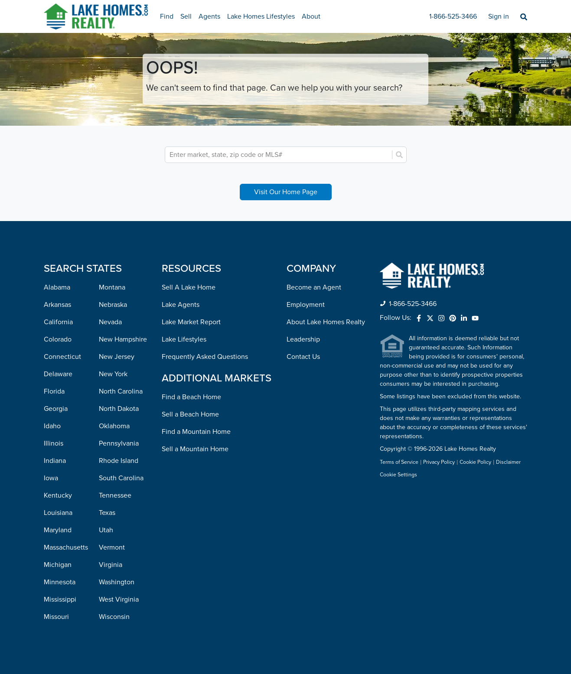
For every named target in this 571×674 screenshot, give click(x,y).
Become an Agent (314, 287)
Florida (54, 391)
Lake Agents (180, 304)
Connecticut (62, 356)
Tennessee (115, 495)
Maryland (58, 530)
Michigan (58, 564)
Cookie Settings (398, 475)
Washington (116, 582)
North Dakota (119, 408)
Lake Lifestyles (184, 339)
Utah (106, 530)
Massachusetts (66, 547)
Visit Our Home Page (285, 192)
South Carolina (121, 478)
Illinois (53, 443)
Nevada (110, 322)
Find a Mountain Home (196, 431)
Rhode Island (118, 460)
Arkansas (57, 304)
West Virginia (119, 599)
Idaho (52, 426)
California (58, 322)
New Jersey (116, 356)
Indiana (55, 460)
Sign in (498, 16)
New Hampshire (123, 339)
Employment (306, 304)
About (311, 16)
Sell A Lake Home (188, 287)
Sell (186, 16)
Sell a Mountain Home (195, 449)
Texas (107, 512)
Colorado (58, 339)
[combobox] (279, 155)
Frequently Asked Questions (205, 356)
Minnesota (59, 582)
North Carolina (121, 391)
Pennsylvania (119, 443)
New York (113, 374)
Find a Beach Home (191, 397)
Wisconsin (114, 616)
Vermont (112, 547)
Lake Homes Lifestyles (261, 16)
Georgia (56, 408)
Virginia (110, 564)
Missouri (56, 616)
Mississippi (60, 599)
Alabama (57, 287)
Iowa (51, 478)
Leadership (303, 339)
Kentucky (58, 495)
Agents (209, 16)
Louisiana (58, 512)
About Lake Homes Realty (326, 322)
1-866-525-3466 (453, 16)
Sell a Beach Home (190, 414)
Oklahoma (114, 426)
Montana (112, 287)
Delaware (58, 374)
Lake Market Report (191, 322)
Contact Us (303, 356)
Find (166, 16)
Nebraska (113, 304)
